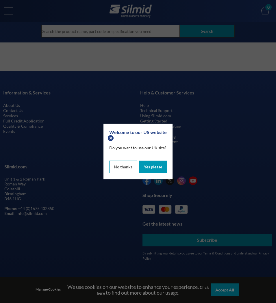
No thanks (123, 166)
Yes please (153, 166)
